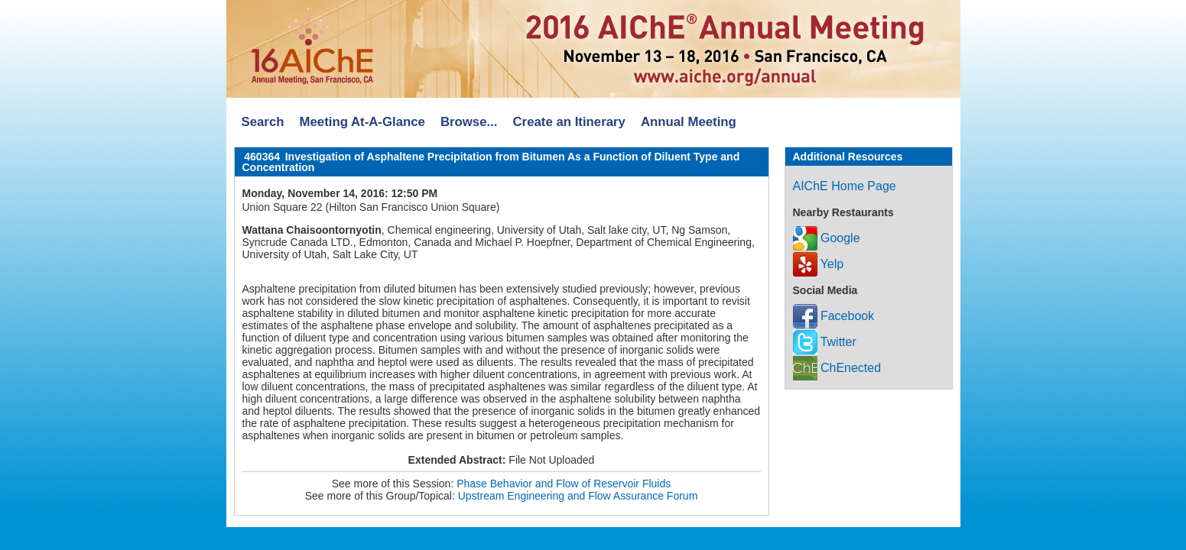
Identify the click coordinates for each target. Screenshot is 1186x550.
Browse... (469, 122)
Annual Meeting (688, 122)
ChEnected (837, 367)
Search (263, 122)
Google (826, 237)
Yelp (818, 263)
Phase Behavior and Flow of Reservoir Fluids (564, 483)
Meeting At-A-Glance (361, 122)
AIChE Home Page (844, 186)
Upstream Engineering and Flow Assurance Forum (578, 496)
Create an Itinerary (569, 122)
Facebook (834, 315)
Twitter (824, 341)
